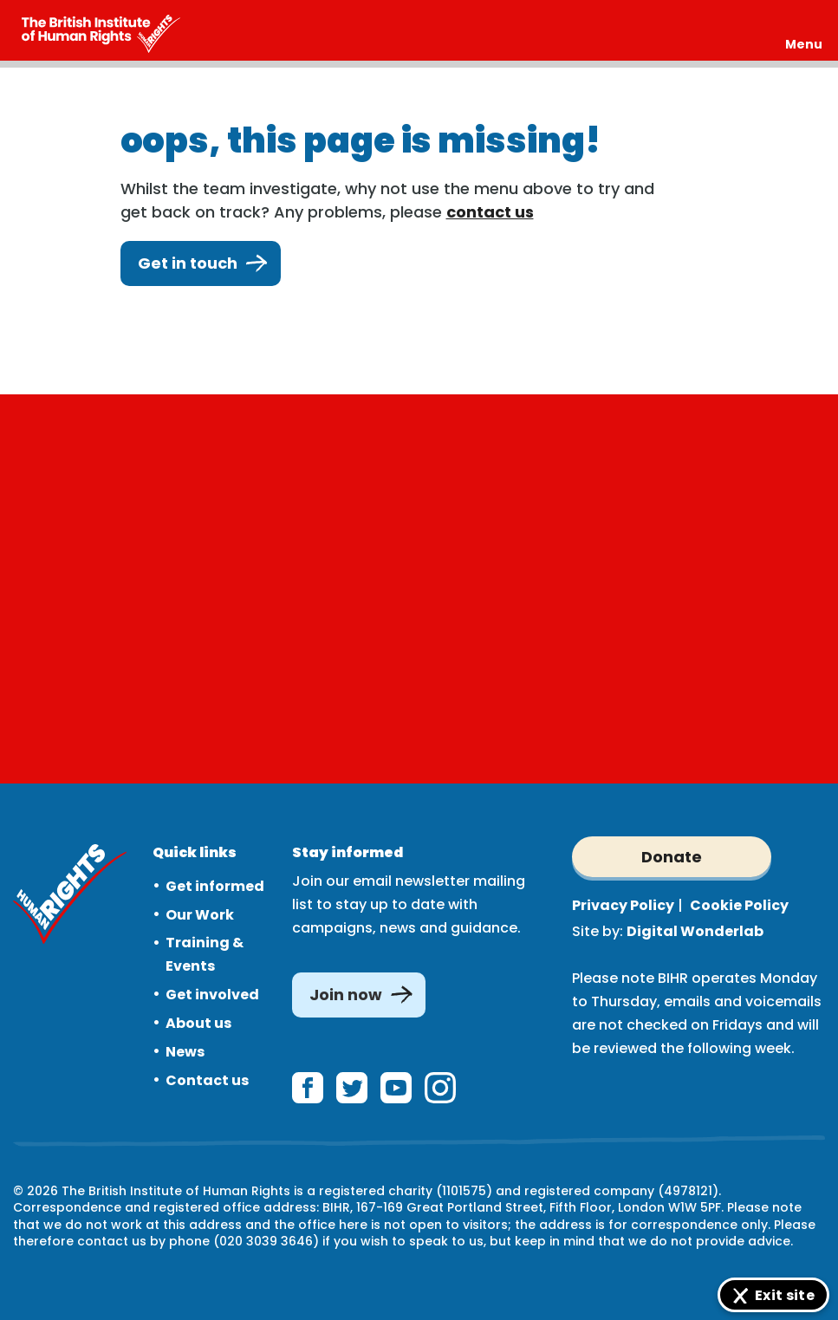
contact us (490, 212)
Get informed (215, 886)
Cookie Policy (739, 905)
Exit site (785, 1295)
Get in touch (200, 263)
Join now (345, 994)
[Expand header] (803, 30)
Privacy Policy (623, 905)
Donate (671, 857)
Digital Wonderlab (695, 931)
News (185, 1052)
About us (198, 1023)
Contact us (207, 1080)
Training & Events (205, 954)
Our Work (200, 915)
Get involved (212, 995)
